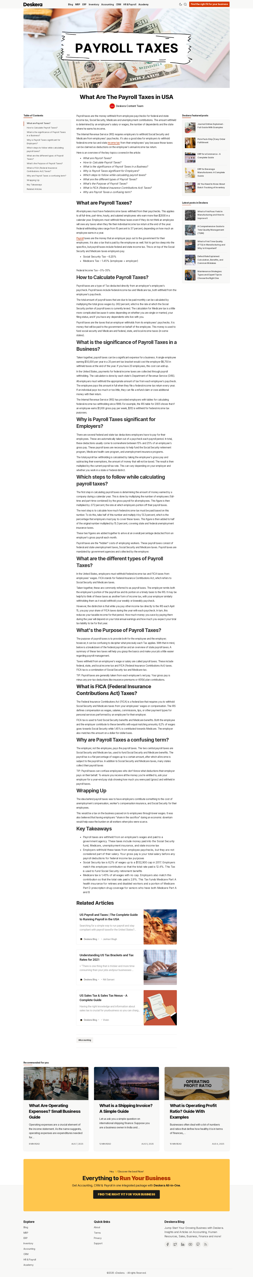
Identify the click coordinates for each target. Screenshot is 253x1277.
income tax (114, 142)
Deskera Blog (174, 1222)
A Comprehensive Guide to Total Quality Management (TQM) (210, 229)
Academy (143, 4)
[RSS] (205, 1244)
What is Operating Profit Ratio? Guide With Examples (193, 1111)
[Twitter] (175, 1244)
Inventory (94, 4)
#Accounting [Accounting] (84, 1040)
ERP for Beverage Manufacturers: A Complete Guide (211, 172)
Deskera (120, 1273)
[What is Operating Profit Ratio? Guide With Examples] (197, 1083)
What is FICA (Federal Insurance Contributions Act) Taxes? (42, 169)
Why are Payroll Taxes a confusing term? (46, 175)
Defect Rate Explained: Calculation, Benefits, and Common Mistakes (210, 259)
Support (98, 1243)
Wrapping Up (33, 180)
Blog (70, 4)
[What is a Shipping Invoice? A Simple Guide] (126, 1083)
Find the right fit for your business (209, 4)
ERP (84, 4)
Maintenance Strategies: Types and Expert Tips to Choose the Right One (209, 274)
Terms (97, 1232)
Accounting (107, 4)
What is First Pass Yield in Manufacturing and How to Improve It (210, 214)
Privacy (97, 1238)
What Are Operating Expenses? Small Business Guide (54, 1111)
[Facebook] (167, 1244)
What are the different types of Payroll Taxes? (45, 157)
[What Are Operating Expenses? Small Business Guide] (56, 1083)
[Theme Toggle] (180, 4)
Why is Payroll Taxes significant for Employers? (43, 142)
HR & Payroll (129, 4)
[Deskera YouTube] (190, 1244)
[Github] (198, 1244)
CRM (118, 4)
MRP (77, 4)
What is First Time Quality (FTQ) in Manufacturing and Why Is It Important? (211, 244)
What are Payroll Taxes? (38, 123)
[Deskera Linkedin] (183, 1244)
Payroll (80, 238)
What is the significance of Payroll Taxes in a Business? (46, 134)
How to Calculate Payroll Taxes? (42, 127)
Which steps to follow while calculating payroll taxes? (45, 149)
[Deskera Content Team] (126, 106)
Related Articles (34, 189)
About (97, 1227)
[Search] (185, 4)
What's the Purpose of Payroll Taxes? (45, 163)
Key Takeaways (34, 184)
